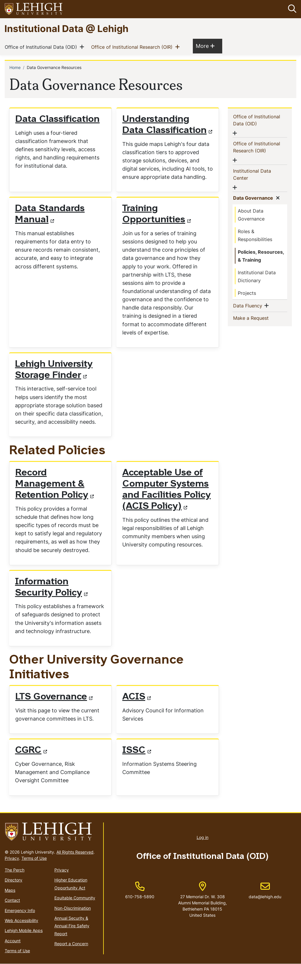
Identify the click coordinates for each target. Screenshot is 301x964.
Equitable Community (74, 898)
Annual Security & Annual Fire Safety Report (71, 925)
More (205, 46)
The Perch (14, 870)
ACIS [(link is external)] (136, 697)
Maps (10, 890)
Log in (202, 837)
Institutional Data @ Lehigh (66, 28)
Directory (13, 880)
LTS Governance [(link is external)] (54, 697)
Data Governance (256, 197)
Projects (247, 293)
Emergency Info (20, 910)
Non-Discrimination (72, 908)
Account (13, 940)
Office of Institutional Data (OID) (42, 47)
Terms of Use (34, 858)
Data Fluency (250, 305)
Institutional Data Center (254, 174)
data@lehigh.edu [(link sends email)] (265, 890)
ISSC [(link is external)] (136, 751)
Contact (12, 900)
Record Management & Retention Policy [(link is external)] (54, 484)
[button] (291, 9)
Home (15, 67)
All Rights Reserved (74, 852)
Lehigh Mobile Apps (24, 930)
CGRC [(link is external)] (31, 751)
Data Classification (57, 119)
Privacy (12, 858)
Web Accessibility (21, 920)
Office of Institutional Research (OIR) (133, 47)
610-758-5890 (139, 896)
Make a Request (261, 317)
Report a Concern (71, 943)
